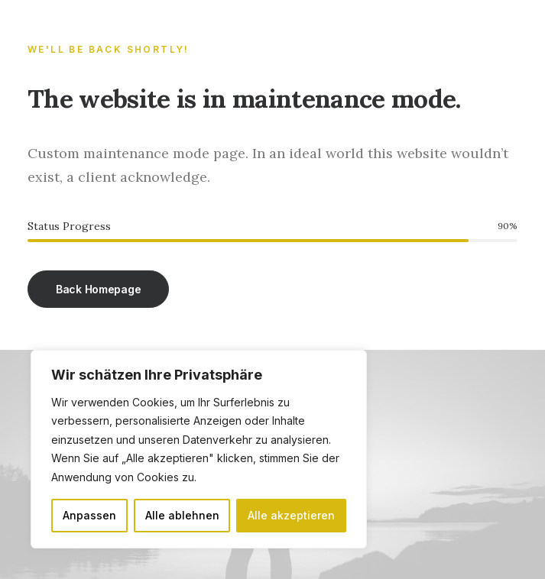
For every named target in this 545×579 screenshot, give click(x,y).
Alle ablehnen (182, 515)
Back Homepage (98, 289)
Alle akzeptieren (291, 515)
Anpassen (89, 515)
